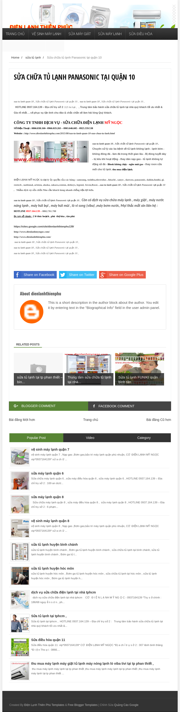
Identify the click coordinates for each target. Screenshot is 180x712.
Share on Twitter (76, 274)
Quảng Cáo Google (126, 705)
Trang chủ (90, 420)
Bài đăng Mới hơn (22, 420)
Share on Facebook (34, 274)
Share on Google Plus (121, 274)
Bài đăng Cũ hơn (158, 420)
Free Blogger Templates (83, 705)
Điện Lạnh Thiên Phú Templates (44, 705)
